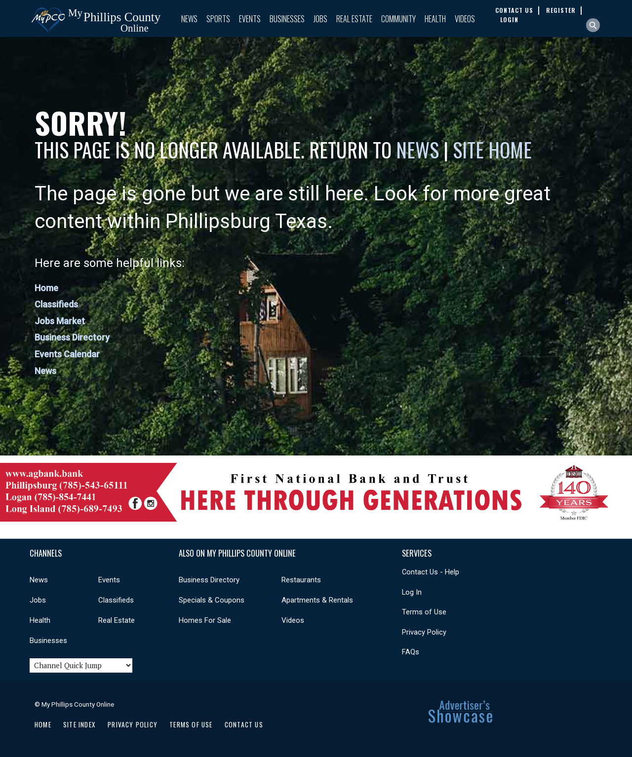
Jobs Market (60, 321)
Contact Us (244, 724)
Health (435, 19)
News (189, 19)
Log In (412, 592)
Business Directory (72, 337)
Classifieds (56, 304)
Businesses (287, 19)
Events (250, 19)
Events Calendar (67, 354)
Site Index (79, 724)
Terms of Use (424, 611)
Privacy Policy (424, 632)
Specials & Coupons (211, 600)
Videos (465, 19)
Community (398, 19)
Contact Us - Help (430, 572)
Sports (218, 19)
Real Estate (354, 19)
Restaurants (301, 579)
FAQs (410, 651)
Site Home (492, 149)
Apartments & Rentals (317, 600)
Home (46, 288)
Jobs (320, 19)
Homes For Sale (205, 620)
